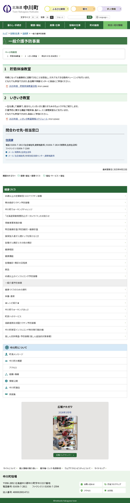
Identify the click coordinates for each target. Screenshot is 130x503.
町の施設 (94, 25)
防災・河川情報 (115, 25)
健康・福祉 (36, 25)
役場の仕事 (74, 25)
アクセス (87, 490)
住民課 (25, 33)
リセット (60, 17)
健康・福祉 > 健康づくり (30, 175)
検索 (89, 17)
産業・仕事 (55, 25)
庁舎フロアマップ (114, 484)
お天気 (110, 490)
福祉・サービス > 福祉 (55, 175)
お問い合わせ (89, 484)
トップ (5, 33)
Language (103, 17)
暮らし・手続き (14, 25)
